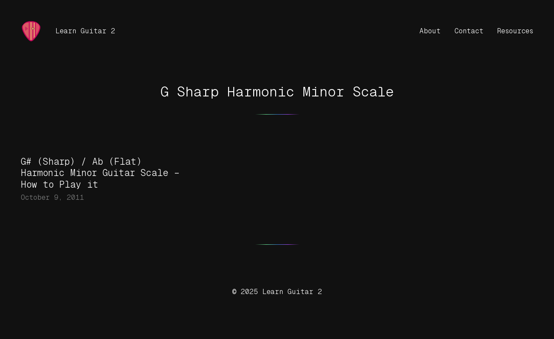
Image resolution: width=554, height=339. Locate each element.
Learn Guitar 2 (85, 31)
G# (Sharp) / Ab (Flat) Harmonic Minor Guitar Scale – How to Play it (100, 173)
